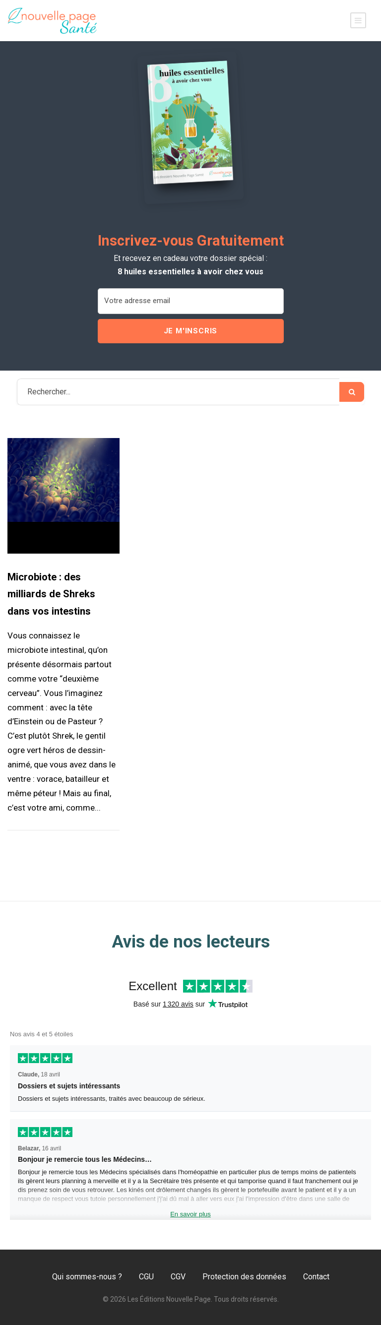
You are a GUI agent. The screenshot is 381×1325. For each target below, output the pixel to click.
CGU (146, 1276)
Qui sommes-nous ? (87, 1276)
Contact (316, 1276)
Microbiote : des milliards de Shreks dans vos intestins (51, 594)
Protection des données (244, 1276)
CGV (178, 1276)
